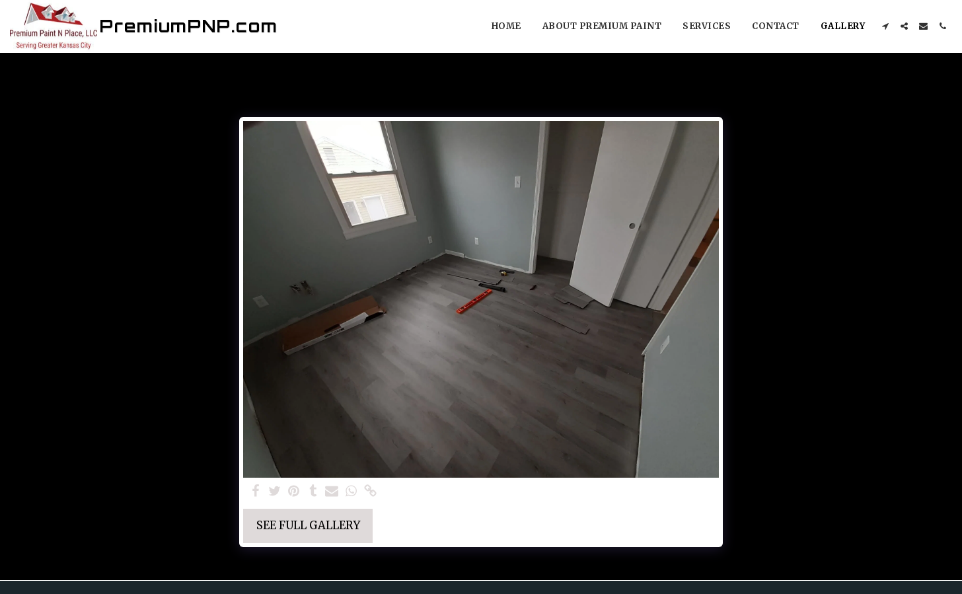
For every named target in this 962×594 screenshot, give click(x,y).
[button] (885, 26)
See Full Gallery (308, 526)
